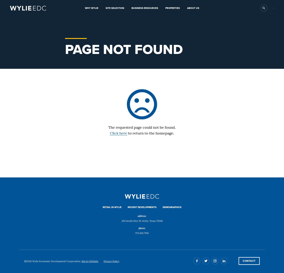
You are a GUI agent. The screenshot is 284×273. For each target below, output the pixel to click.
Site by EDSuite (90, 261)
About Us (193, 8)
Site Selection (115, 8)
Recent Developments (142, 207)
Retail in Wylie (112, 207)
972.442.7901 (142, 233)
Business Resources (144, 8)
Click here (118, 133)
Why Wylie (91, 8)
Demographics (172, 207)
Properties (172, 8)
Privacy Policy (111, 261)
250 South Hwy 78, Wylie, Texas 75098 (142, 221)
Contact (249, 261)
